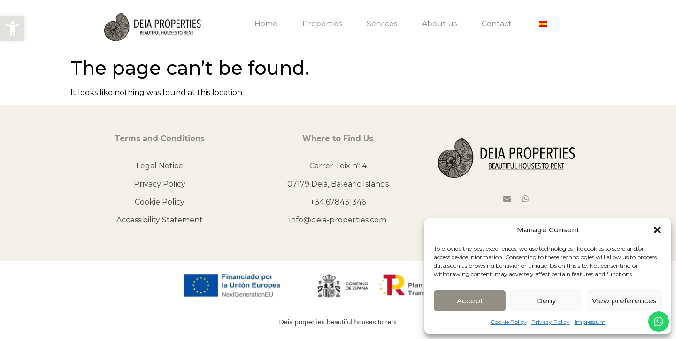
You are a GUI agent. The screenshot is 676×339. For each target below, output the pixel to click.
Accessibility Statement (159, 219)
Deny (546, 300)
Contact (497, 23)
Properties (322, 23)
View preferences (624, 300)
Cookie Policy (509, 321)
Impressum (590, 321)
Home (265, 23)
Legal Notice (159, 165)
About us (439, 23)
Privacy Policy (550, 321)
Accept (470, 300)
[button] (12, 28)
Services (382, 23)
